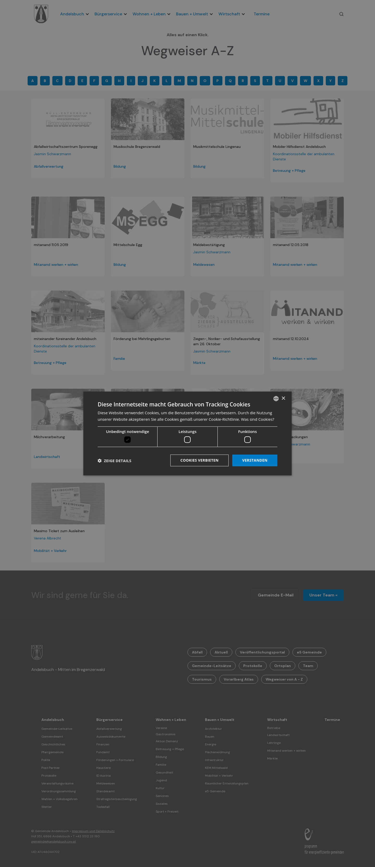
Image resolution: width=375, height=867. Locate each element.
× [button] (283, 398)
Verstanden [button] (254, 460)
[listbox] (276, 398)
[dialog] (187, 433)
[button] (114, 460)
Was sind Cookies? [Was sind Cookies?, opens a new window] (257, 419)
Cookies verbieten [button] (199, 460)
